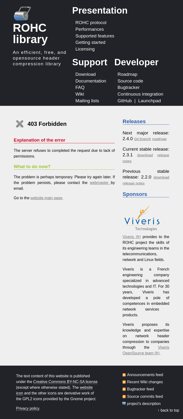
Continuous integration (140, 94)
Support (89, 62)
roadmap (159, 139)
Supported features (94, 35)
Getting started (90, 42)
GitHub (124, 100)
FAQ (79, 87)
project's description (144, 404)
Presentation (100, 10)
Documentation (90, 80)
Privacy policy (27, 408)
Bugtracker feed (140, 389)
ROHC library (30, 33)
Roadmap (127, 74)
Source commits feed (145, 397)
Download (85, 74)
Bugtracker (128, 87)
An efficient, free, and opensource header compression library (39, 58)
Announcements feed (145, 375)
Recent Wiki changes (145, 382)
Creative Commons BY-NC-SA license (65, 382)
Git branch (142, 139)
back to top (170, 410)
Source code (130, 80)
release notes (134, 183)
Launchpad (149, 100)
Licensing (85, 48)
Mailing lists (87, 100)
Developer (136, 62)
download (145, 155)
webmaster (100, 183)
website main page (46, 198)
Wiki (79, 94)
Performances (89, 29)
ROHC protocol (90, 22)
